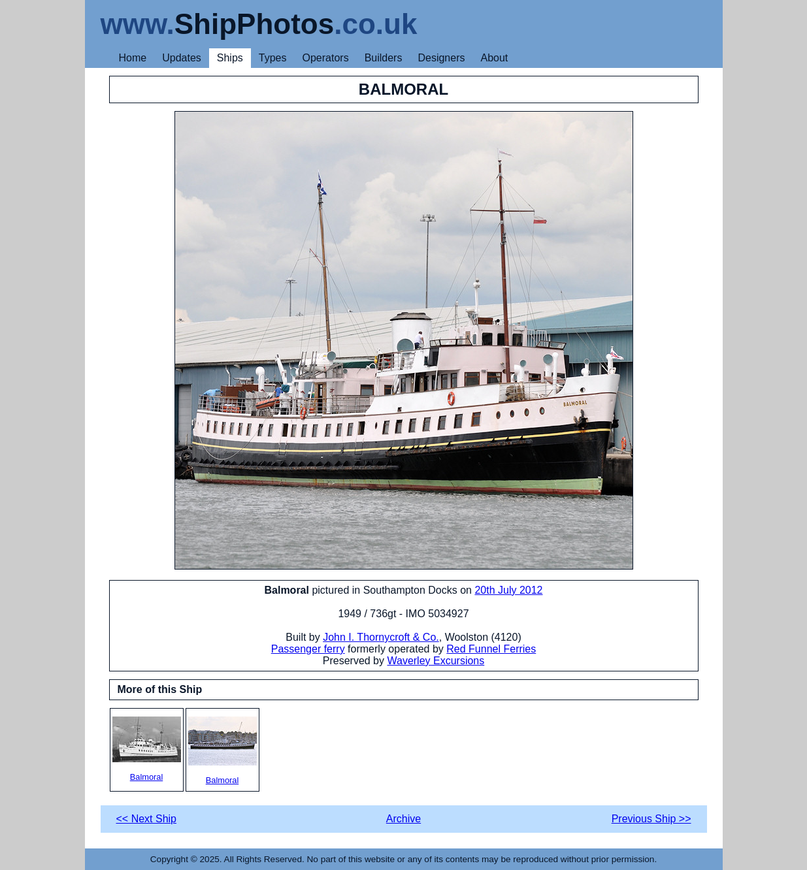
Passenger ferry (308, 648)
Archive (403, 818)
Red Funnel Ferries (491, 648)
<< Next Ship (146, 818)
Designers (441, 57)
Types (273, 57)
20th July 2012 (508, 590)
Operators (326, 57)
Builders (384, 57)
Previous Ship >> (651, 818)
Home (133, 57)
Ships (230, 57)
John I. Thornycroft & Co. (381, 637)
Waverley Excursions (435, 660)
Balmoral (146, 749)
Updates (181, 57)
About (494, 57)
